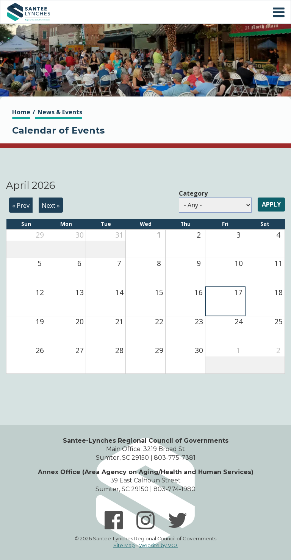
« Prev (21, 205)
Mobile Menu (278, 12)
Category (193, 193)
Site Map (124, 545)
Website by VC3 (158, 545)
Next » (51, 205)
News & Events (60, 112)
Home (28, 12)
